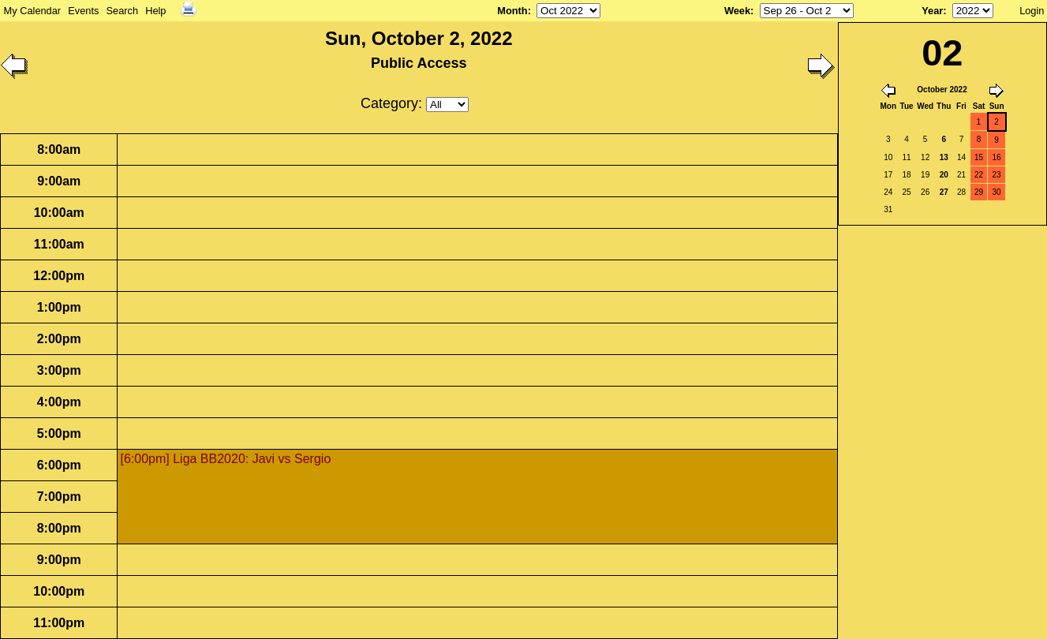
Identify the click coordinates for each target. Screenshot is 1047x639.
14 (961, 157)
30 (997, 192)
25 (907, 192)
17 (888, 174)
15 (978, 157)
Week (737, 11)
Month (512, 11)
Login (1031, 11)
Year (932, 11)
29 (978, 192)
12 (925, 157)
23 (997, 174)
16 (997, 157)
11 (907, 157)
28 (961, 192)
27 (944, 192)
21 (961, 174)
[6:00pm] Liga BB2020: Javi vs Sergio (225, 458)
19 (925, 174)
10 (888, 157)
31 (888, 209)
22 (978, 174)
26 (925, 192)
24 (888, 192)
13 (944, 157)
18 (907, 174)
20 (944, 174)
